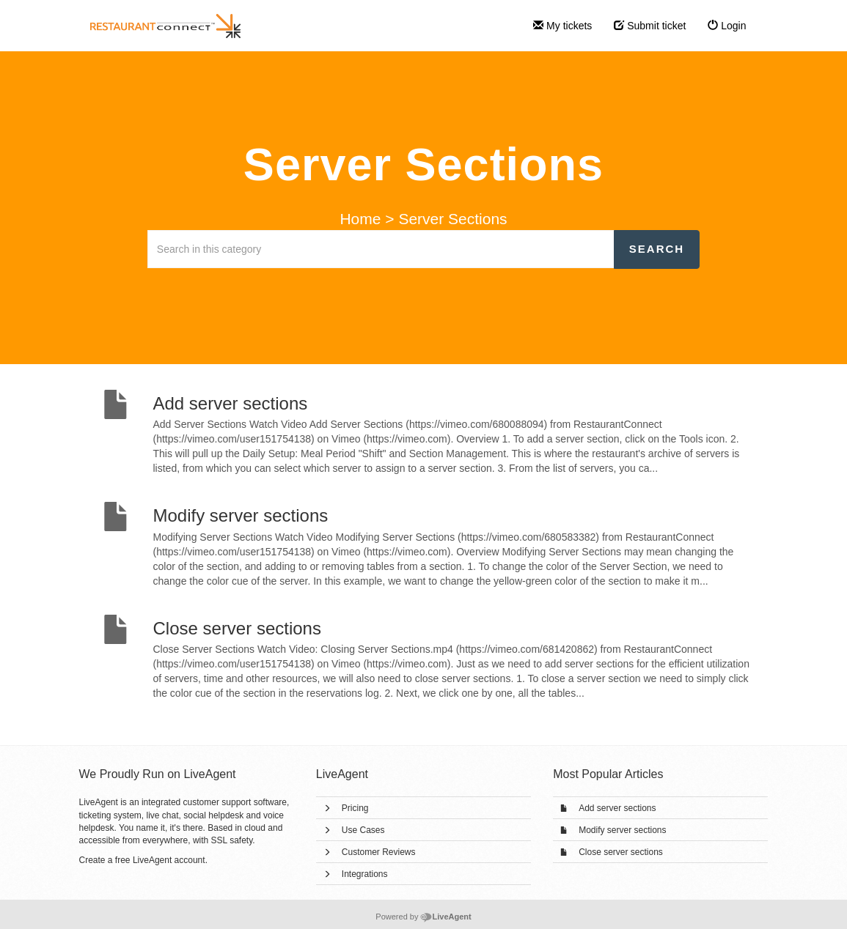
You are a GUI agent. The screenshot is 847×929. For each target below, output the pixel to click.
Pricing (355, 808)
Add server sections (617, 808)
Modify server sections (622, 830)
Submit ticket (650, 26)
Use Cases (363, 830)
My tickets (562, 26)
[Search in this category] (381, 249)
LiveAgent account (169, 860)
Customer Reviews (379, 852)
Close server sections (621, 852)
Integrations (365, 874)
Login (727, 26)
